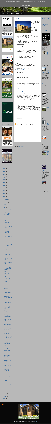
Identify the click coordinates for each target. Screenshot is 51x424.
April (5, 391)
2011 (4, 190)
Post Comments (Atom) (23, 146)
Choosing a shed (20, 69)
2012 (4, 188)
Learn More (24, 5)
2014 (4, 185)
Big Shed (5, 380)
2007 (4, 196)
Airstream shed (6, 379)
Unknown (18, 123)
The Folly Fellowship (7, 324)
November (6, 199)
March (5, 393)
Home (3, 13)
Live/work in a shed (7, 350)
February (5, 394)
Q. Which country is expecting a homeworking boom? (8, 348)
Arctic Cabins (44, 30)
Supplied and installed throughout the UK (7, 34)
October (5, 201)
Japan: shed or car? (7, 218)
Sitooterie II (6, 288)
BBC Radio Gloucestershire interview (7, 340)
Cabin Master (44, 26)
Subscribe (7, 24)
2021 (4, 174)
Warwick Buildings (45, 18)
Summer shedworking (7, 292)
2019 (4, 177)
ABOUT (7, 13)
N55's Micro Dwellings (7, 375)
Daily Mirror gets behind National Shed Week (8, 300)
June (5, 207)
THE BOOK (12, 13)
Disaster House (6, 247)
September (6, 202)
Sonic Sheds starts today (8, 304)
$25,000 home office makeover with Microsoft (7, 307)
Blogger (35, 421)
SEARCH (17, 13)
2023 (4, 171)
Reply (18, 78)
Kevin (18, 91)
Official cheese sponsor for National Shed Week (8, 372)
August (5, 204)
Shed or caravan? (20, 18)
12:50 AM (21, 91)
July (4, 205)
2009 (4, 193)
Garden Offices (5, 33)
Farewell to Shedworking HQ (48, 109)
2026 (4, 166)
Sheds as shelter (6, 284)
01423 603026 (7, 35)
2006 (4, 398)
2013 (4, 187)
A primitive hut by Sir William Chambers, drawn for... (7, 239)
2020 (4, 176)
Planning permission (26, 69)
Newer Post (17, 144)
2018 (4, 179)
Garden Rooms (6, 32)
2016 (4, 182)
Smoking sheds (6, 222)
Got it (29, 5)
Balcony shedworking (7, 365)
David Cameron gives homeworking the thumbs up (7, 310)
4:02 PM (22, 123)
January (5, 396)
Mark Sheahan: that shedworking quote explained (7, 209)
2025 (4, 168)
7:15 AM (23, 75)
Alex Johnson (5, 404)
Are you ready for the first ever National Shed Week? (7, 268)
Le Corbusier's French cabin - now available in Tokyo (8, 226)
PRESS (22, 13)
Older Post (37, 144)
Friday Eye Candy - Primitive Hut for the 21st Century (8, 353)
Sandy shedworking (7, 212)
